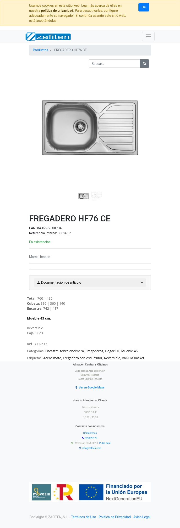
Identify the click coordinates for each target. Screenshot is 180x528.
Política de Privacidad (115, 517)
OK (144, 7)
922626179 (91, 438)
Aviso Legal (142, 517)
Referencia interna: (43, 233)
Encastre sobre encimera (64, 351)
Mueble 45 (129, 351)
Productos (40, 50)
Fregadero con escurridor (82, 358)
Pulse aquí (105, 443)
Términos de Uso (83, 517)
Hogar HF (112, 351)
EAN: (33, 228)
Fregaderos (94, 351)
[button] (38, 115)
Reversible (112, 358)
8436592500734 (49, 228)
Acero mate (52, 358)
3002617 (64, 233)
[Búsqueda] (144, 63)
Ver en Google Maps (91, 387)
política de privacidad (57, 10)
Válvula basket (133, 358)
